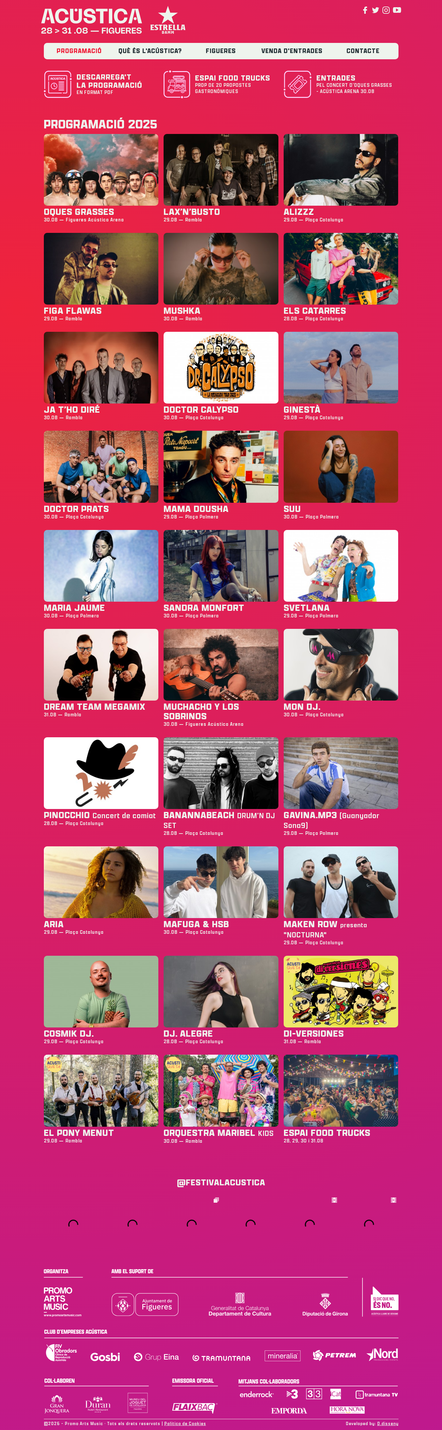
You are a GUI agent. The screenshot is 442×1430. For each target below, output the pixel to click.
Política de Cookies (185, 1423)
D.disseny (387, 1423)
